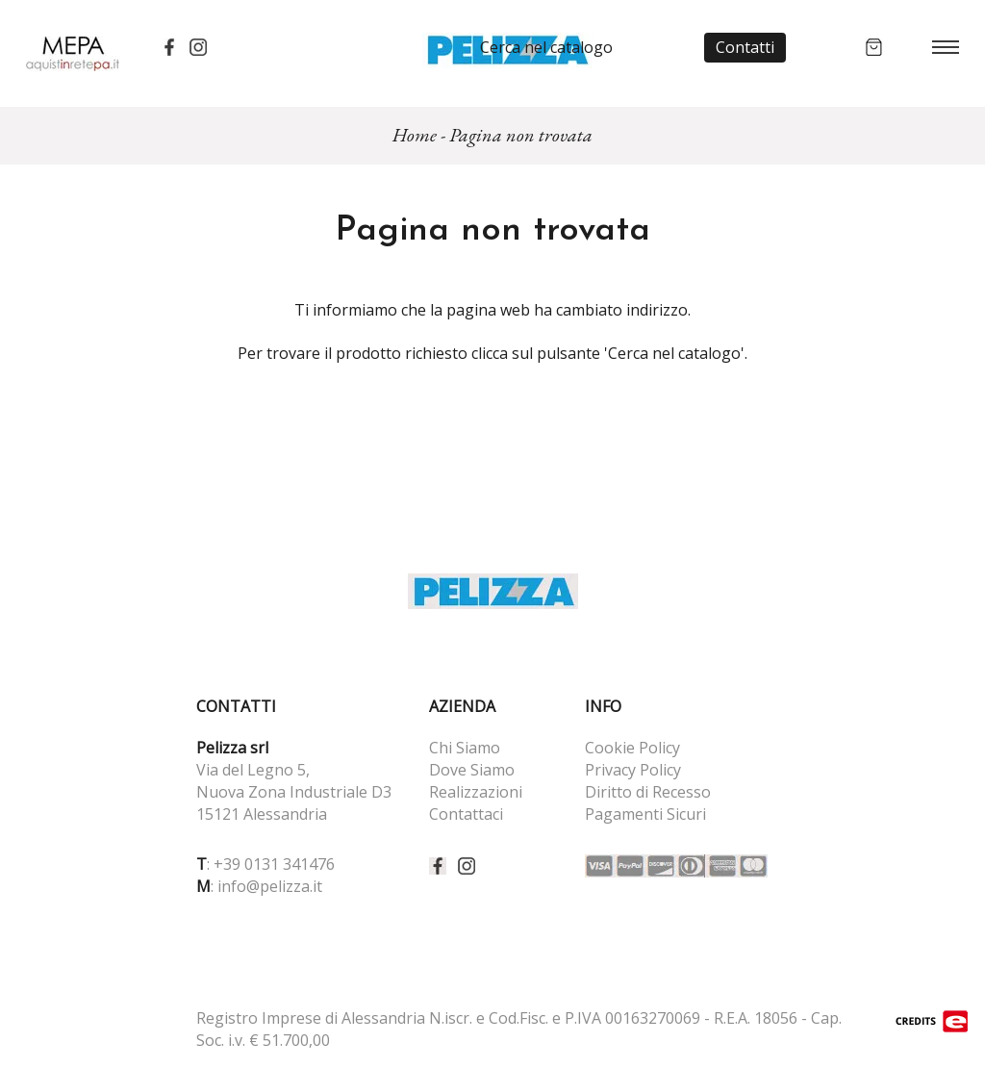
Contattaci (466, 814)
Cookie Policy (632, 747)
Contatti (745, 47)
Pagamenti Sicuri (645, 814)
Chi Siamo (464, 747)
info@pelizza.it (269, 886)
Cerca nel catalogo (546, 47)
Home (414, 134)
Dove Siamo (472, 769)
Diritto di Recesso (648, 791)
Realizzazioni (475, 791)
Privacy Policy (633, 769)
